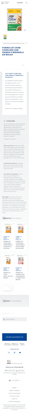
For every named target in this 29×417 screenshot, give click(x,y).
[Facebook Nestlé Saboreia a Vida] (9, 353)
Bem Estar (7, 343)
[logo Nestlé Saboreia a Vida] (5, 2)
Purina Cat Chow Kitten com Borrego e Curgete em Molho (20, 276)
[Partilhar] (23, 65)
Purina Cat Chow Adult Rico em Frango (8, 275)
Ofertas (22, 344)
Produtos (14, 343)
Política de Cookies (15, 396)
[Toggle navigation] (26, 2)
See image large (14, 19)
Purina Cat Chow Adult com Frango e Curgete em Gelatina (8, 244)
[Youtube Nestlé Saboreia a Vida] (20, 353)
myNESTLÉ (20, 3)
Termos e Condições (14, 390)
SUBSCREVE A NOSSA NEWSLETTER (14, 337)
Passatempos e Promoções (11, 344)
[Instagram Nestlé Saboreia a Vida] (15, 353)
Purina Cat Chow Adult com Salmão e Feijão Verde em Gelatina (20, 244)
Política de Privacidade (14, 393)
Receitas (22, 343)
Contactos (14, 398)
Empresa (14, 387)
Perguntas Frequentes (14, 401)
